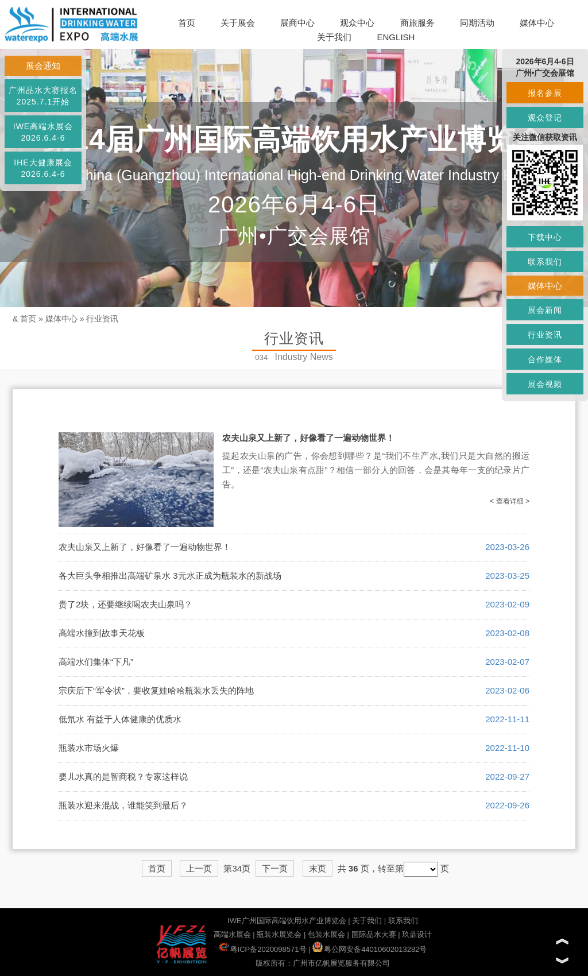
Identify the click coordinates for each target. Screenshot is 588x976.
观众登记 (545, 117)
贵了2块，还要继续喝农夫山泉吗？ (125, 604)
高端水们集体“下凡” (96, 662)
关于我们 (334, 37)
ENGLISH (396, 37)
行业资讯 (102, 318)
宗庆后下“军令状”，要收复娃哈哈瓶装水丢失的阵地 (156, 690)
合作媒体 (545, 359)
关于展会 (237, 23)
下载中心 (545, 237)
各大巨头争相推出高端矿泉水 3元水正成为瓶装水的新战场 (170, 575)
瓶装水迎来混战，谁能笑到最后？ (123, 805)
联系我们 (403, 920)
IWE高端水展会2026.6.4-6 (43, 132)
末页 (317, 868)
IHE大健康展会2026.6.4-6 (43, 168)
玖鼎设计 (417, 934)
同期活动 (477, 23)
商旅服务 (417, 23)
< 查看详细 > (509, 501)
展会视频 (545, 384)
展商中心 (297, 23)
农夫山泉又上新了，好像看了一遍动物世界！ (308, 438)
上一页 (199, 868)
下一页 (275, 868)
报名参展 (545, 93)
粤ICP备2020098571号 (263, 949)
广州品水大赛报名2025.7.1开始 (43, 96)
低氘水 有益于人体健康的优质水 (120, 719)
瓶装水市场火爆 (89, 748)
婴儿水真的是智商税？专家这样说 (123, 776)
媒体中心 (537, 23)
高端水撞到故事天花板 (102, 633)
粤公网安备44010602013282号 (369, 949)
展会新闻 (545, 310)
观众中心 (357, 23)
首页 (186, 23)
